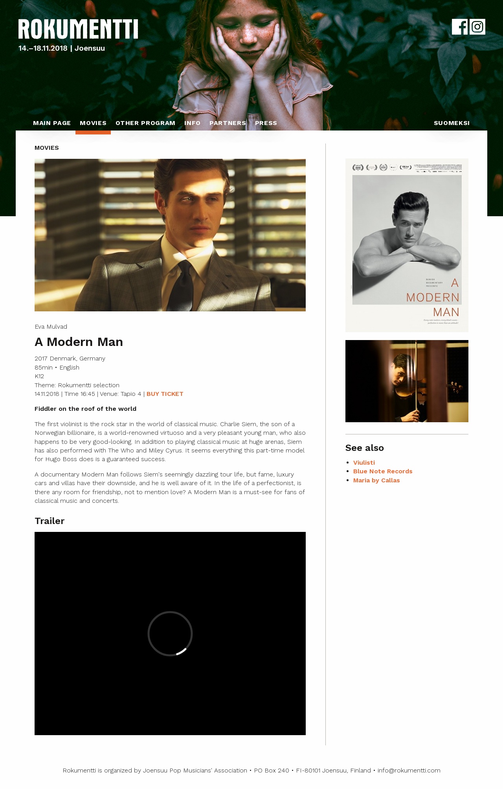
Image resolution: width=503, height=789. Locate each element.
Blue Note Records (383, 471)
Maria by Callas (376, 480)
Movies (93, 123)
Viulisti (364, 462)
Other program (146, 123)
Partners (227, 123)
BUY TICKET (165, 393)
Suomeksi (452, 123)
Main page (52, 123)
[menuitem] (52, 125)
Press (266, 123)
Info (192, 123)
